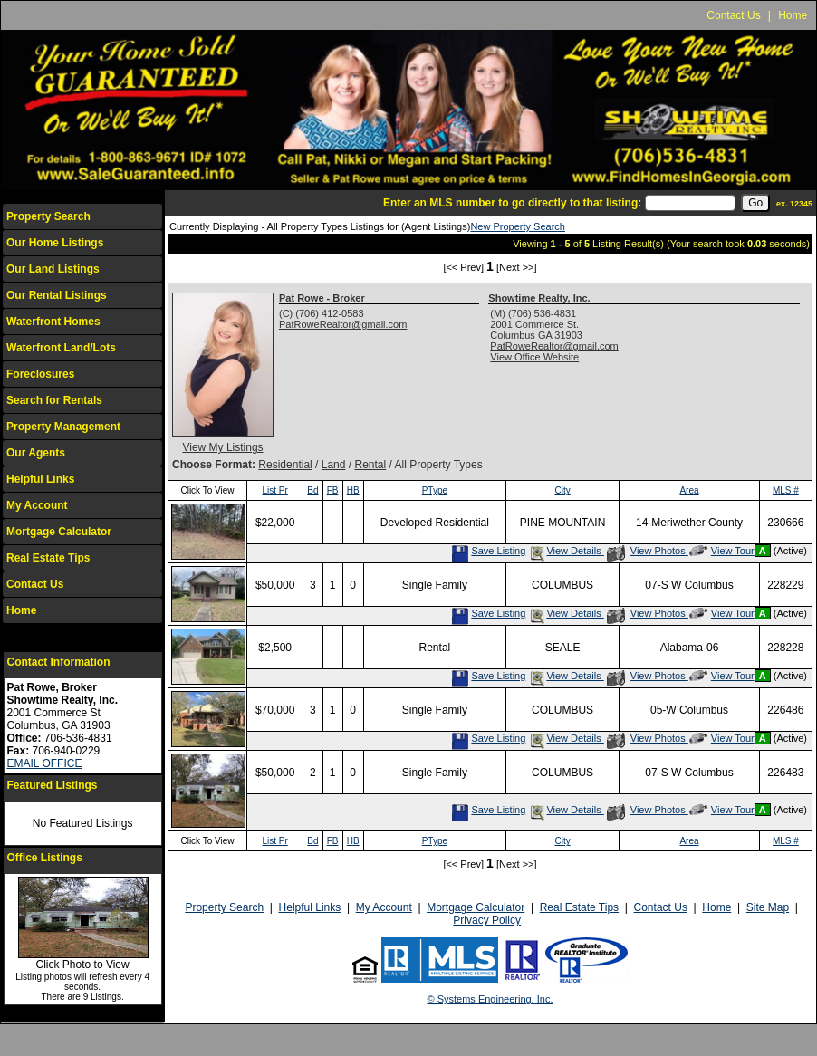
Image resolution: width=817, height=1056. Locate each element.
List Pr (274, 490)
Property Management (63, 426)
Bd (312, 490)
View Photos (647, 550)
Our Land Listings (53, 269)
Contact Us (733, 15)
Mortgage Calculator (58, 531)
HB (353, 490)
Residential (285, 464)
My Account (37, 505)
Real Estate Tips (48, 558)
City (562, 490)
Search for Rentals (54, 400)
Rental (370, 464)
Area (688, 490)
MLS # (786, 490)
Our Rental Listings (56, 295)
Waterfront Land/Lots (61, 347)
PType (434, 490)
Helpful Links (40, 479)
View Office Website (534, 356)
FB (333, 490)
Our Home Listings (54, 242)
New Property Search (517, 226)
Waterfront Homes (53, 321)
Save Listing (488, 550)
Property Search (48, 216)
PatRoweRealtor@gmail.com (343, 324)
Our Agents (35, 452)
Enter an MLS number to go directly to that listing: (512, 203)
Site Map (767, 907)
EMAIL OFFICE (44, 763)
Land (334, 464)
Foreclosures (40, 374)
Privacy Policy (487, 920)
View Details (565, 550)
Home (792, 15)
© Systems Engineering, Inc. (490, 999)
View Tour (722, 550)
